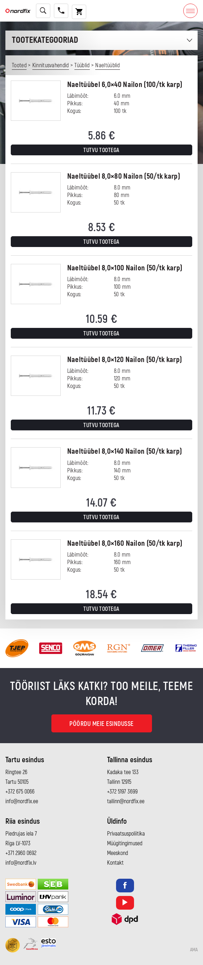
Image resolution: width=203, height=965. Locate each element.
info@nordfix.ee (21, 801)
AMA (194, 949)
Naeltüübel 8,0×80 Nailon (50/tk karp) (123, 176)
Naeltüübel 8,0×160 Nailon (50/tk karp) (124, 543)
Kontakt (115, 862)
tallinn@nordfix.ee (125, 801)
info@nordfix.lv (20, 862)
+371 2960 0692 (20, 853)
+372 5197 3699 (122, 791)
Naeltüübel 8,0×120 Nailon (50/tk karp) (124, 360)
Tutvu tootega (101, 150)
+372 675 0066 (19, 791)
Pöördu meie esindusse (101, 724)
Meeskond (117, 853)
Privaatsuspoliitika (126, 833)
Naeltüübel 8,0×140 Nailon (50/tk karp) (124, 451)
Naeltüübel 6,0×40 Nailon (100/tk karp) (124, 85)
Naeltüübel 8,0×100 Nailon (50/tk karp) (124, 268)
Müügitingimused (124, 843)
